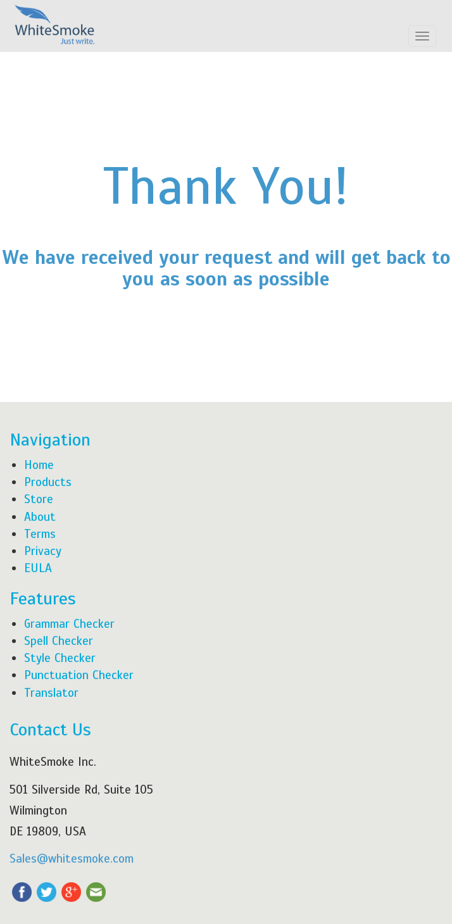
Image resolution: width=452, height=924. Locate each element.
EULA (38, 568)
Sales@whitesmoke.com (71, 858)
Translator (51, 692)
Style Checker (60, 658)
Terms (40, 534)
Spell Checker (58, 641)
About (40, 516)
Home (39, 465)
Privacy (42, 551)
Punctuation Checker (79, 675)
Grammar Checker (69, 623)
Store (38, 499)
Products (48, 482)
